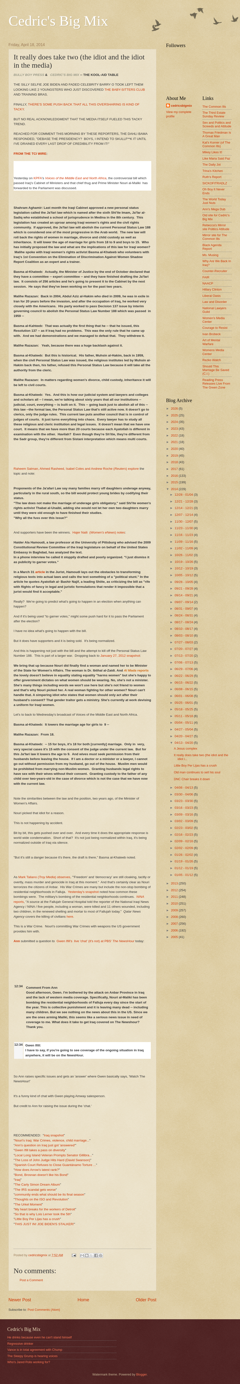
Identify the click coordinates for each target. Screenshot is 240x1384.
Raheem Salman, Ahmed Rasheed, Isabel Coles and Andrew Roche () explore (76, 468)
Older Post (146, 1299)
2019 (175, 455)
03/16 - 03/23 (184, 807)
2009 (175, 910)
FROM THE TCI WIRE (30, 153)
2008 (175, 917)
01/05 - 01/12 (184, 875)
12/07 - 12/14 (184, 515)
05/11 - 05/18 (184, 716)
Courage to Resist (214, 328)
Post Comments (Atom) (44, 1309)
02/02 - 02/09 (184, 848)
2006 (175, 930)
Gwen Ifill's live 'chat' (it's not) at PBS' (95, 941)
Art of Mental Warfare (211, 342)
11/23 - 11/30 (184, 528)
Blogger (141, 1374)
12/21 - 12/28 (184, 501)
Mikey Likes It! (212, 152)
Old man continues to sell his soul (197, 772)
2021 (175, 442)
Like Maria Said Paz (216, 158)
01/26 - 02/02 (184, 855)
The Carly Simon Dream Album (37, 1184)
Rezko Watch (211, 360)
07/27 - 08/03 (184, 642)
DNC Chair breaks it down (192, 779)
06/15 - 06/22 (184, 682)
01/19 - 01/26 (184, 861)
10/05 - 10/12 (184, 575)
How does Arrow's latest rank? (37, 1170)
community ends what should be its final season (49, 1194)
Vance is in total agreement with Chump (34, 1350)
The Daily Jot (211, 164)
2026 (175, 408)
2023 (175, 428)
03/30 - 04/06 (184, 794)
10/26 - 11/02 (184, 555)
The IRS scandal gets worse (35, 1189)
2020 (175, 449)
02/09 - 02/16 (184, 841)
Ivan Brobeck (211, 334)
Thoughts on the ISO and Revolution (41, 1199)
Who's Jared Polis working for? (28, 1362)
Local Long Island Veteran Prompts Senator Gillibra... (53, 1155)
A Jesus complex (185, 748)
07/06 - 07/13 (184, 662)
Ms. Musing (210, 255)
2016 (175, 476)
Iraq (17, 1180)
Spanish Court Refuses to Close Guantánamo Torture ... (55, 1165)
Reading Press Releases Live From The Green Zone (216, 383)
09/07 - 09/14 (184, 602)
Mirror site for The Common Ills (214, 237)
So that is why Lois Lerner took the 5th (43, 1214)
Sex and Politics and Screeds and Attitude (216, 124)
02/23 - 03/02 (184, 828)
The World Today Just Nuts (214, 201)
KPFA (37, 178)
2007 (175, 923)
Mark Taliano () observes (44, 877)
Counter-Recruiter (214, 271)
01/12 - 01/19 (184, 868)
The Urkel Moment (28, 1204)
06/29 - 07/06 (184, 669)
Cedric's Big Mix (58, 21)
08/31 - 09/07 (184, 608)
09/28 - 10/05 (184, 582)
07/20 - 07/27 (184, 649)
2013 (175, 883)
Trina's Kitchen (212, 171)
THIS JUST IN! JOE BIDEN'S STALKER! (44, 1224)
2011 (175, 896)
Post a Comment (31, 1280)
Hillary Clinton (212, 289)
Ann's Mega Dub (213, 209)
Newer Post (19, 1299)
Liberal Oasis (211, 296)
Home (83, 1299)
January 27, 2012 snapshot (120, 655)
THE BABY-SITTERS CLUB (124, 89)
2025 (175, 415)
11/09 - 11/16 (184, 541)
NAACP (207, 283)
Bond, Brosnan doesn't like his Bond (41, 1175)
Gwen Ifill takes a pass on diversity (40, 1150)
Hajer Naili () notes (98, 532)
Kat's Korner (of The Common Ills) (216, 144)
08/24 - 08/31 (184, 615)
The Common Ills (214, 106)
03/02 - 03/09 (184, 821)
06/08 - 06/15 (184, 689)
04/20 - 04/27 (184, 736)
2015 (175, 482)
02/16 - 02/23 (184, 834)
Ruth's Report (211, 177)
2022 (175, 435)
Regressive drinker (20, 1343)
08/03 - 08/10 (184, 635)
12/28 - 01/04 (184, 494)
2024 (175, 422)
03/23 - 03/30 (184, 801)
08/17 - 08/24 (184, 622)
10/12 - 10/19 (184, 568)
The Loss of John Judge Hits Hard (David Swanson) (52, 1160)
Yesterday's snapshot (83, 892)
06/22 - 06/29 (184, 676)
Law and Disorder (214, 302)
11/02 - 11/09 (184, 548)
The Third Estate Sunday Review (213, 114)
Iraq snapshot (54, 1135)
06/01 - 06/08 (184, 696)
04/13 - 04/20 (184, 743)
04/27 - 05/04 (184, 729)
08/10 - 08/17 (184, 629)
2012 (175, 890)
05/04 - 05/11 (184, 722)
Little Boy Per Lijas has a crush (37, 1219)
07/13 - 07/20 (184, 655)
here (70, 916)
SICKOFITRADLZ (214, 183)
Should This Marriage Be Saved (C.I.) (215, 370)
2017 (175, 469)
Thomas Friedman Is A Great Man (216, 134)
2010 (175, 903)
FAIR (205, 277)
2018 (175, 462)
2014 (175, 489)
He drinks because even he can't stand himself (39, 1337)
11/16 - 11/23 (184, 535)
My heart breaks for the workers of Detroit (45, 1209)
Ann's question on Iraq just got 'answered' (45, 1145)
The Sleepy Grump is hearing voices (32, 1356)
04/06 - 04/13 (184, 787)
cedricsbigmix (181, 105)
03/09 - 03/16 (184, 814)
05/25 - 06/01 (184, 702)
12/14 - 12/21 (184, 508)
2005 (175, 937)
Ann (17, 941)
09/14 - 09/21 (184, 595)
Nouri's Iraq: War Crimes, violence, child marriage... (52, 1140)
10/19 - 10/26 (184, 562)
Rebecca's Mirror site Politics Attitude (215, 227)
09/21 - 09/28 (184, 588)
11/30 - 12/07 (184, 521)
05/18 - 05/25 (184, 709)
